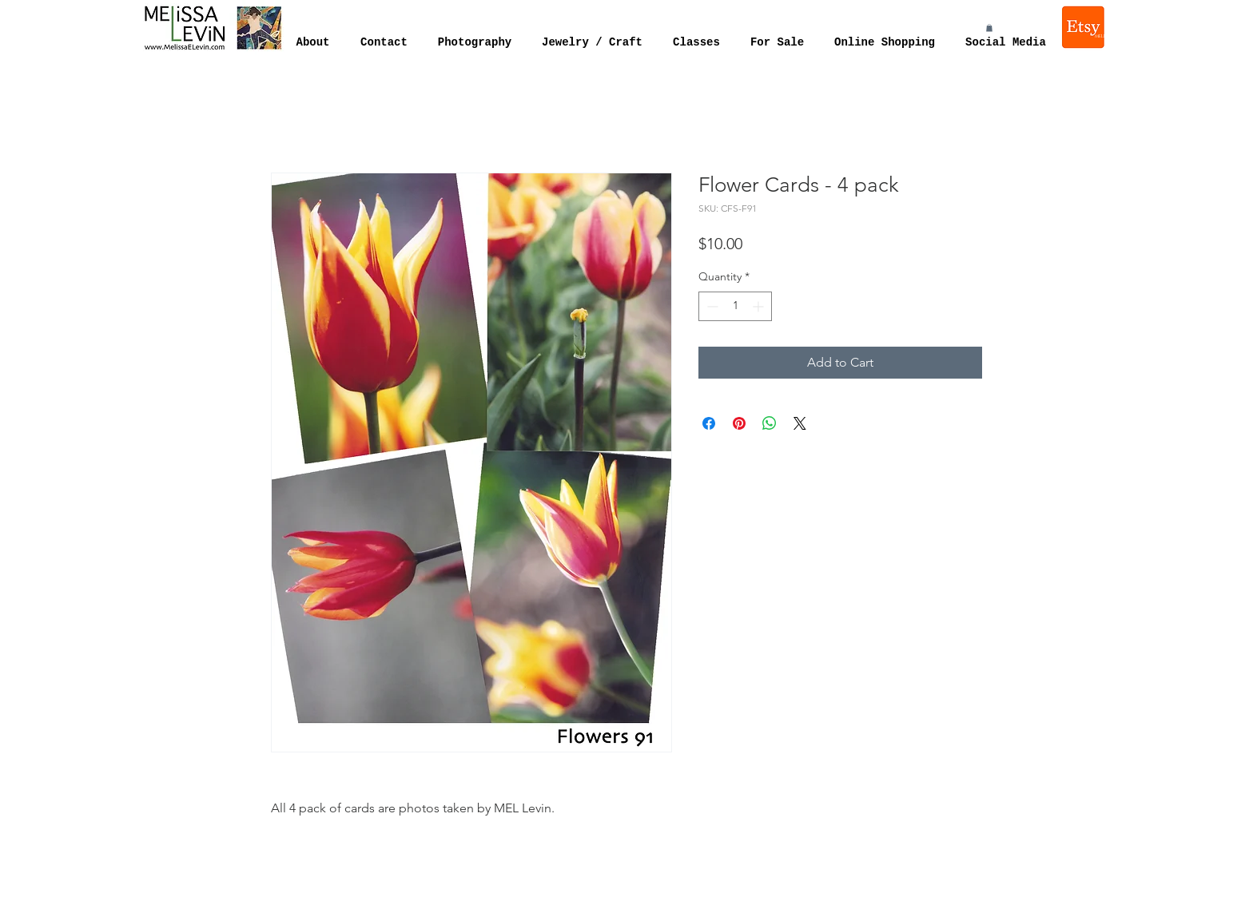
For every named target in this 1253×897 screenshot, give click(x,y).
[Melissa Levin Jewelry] (1084, 27)
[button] (989, 28)
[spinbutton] (735, 306)
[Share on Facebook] (708, 423)
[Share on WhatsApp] (769, 423)
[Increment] (760, 306)
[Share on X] (799, 423)
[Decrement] (711, 306)
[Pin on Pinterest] (739, 423)
